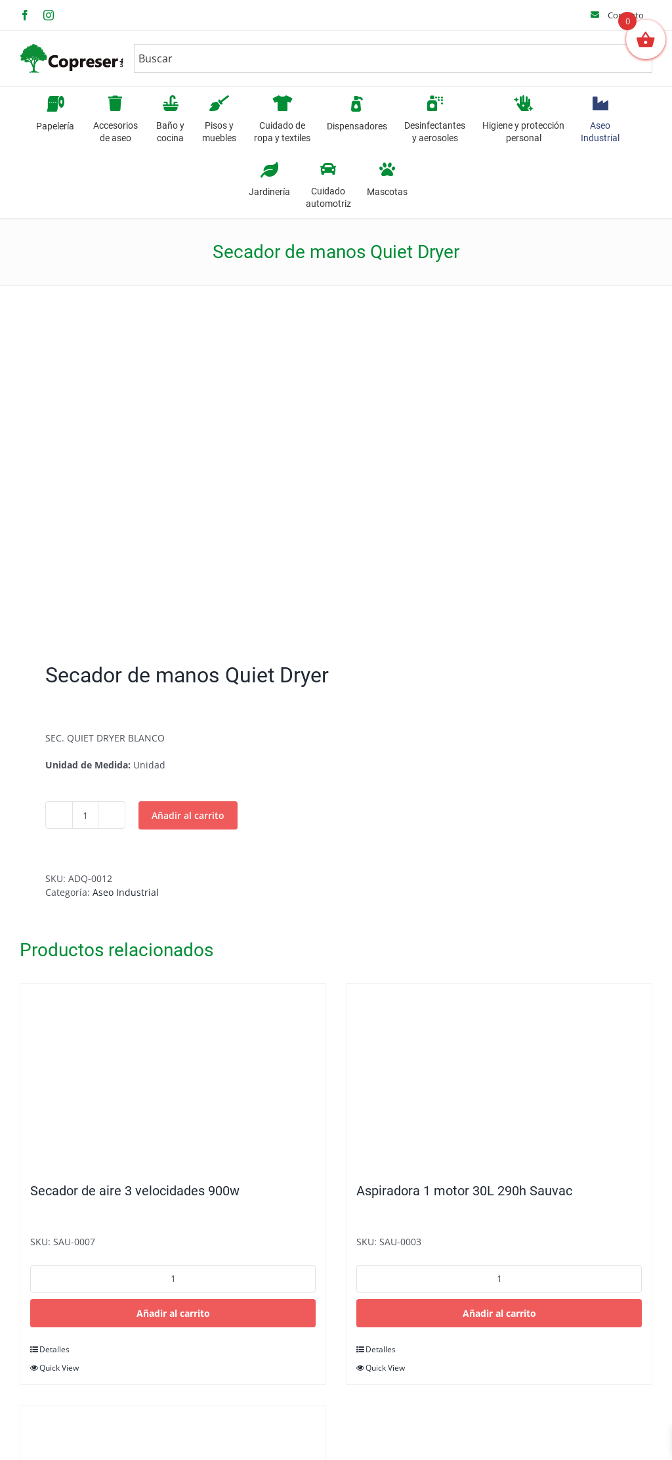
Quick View (59, 1367)
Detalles (54, 1349)
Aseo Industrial (126, 892)
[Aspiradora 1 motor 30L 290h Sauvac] (499, 1076)
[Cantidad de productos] (85, 815)
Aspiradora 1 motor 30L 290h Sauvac (464, 1191)
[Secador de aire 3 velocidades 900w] (173, 1076)
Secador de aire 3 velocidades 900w (135, 1191)
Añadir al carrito (188, 815)
